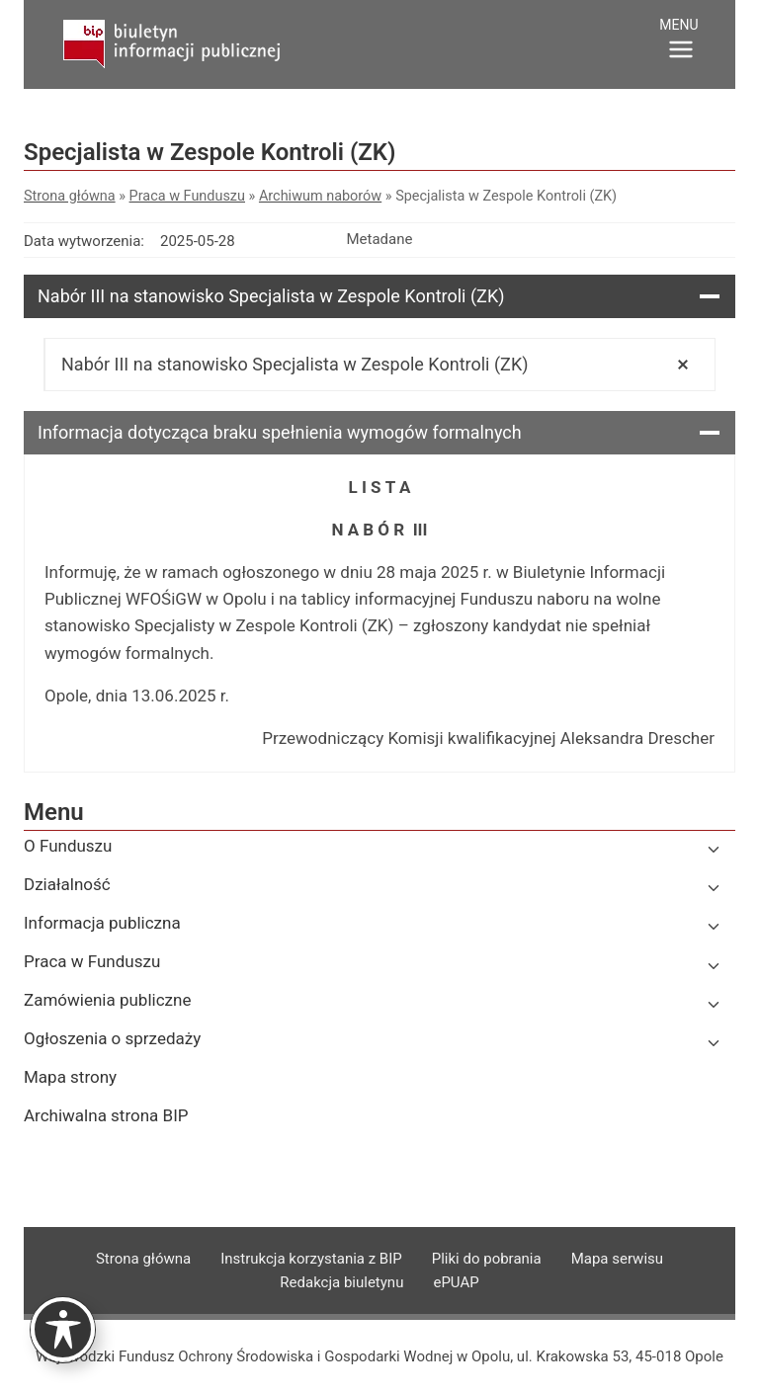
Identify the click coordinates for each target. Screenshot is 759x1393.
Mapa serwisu (617, 1259)
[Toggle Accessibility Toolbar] (63, 1329)
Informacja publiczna (102, 923)
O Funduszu (68, 846)
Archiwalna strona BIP (106, 1115)
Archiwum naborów (320, 196)
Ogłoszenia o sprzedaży (112, 1038)
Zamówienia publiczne (107, 1000)
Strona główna (70, 196)
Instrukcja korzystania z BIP (311, 1259)
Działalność (67, 884)
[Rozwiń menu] (681, 41)
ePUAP (455, 1282)
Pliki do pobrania (487, 1259)
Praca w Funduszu (187, 196)
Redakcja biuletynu (341, 1282)
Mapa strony (70, 1077)
